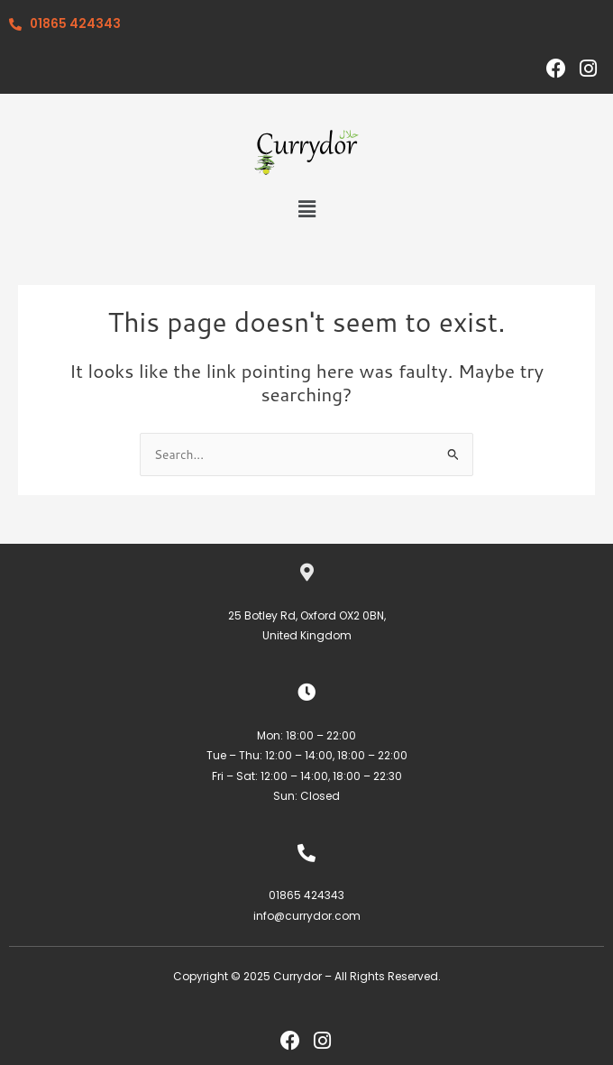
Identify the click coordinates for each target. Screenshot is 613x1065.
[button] (306, 209)
